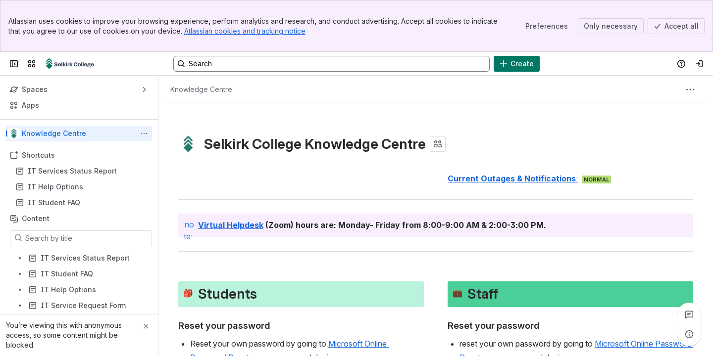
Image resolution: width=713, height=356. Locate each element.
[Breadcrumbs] (201, 89)
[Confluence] (70, 64)
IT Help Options (55, 186)
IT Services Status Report (72, 171)
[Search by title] (87, 238)
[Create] (517, 64)
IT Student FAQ (54, 202)
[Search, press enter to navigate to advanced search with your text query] (331, 64)
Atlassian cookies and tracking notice (245, 31)
